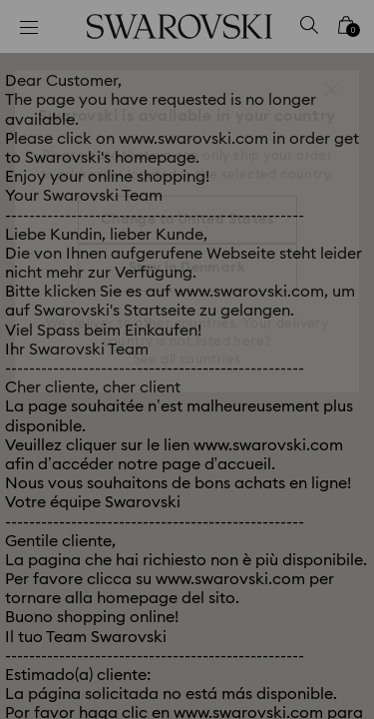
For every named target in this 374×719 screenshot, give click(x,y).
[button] (331, 90)
